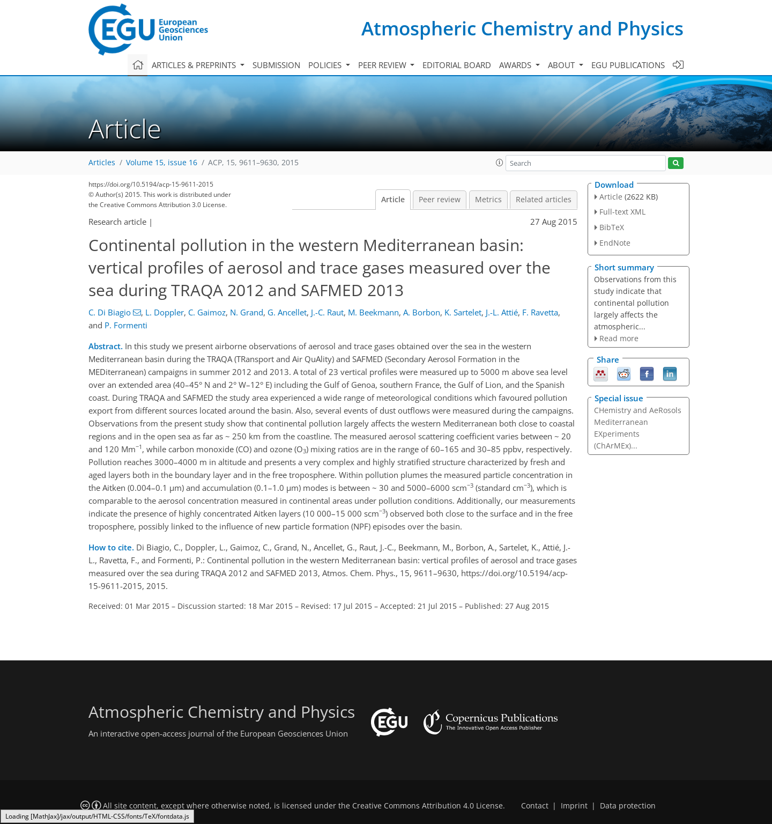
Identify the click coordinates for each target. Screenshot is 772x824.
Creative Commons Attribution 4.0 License (427, 806)
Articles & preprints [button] (195, 65)
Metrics (488, 199)
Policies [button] (326, 65)
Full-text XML (622, 212)
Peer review (440, 199)
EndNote (614, 243)
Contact (534, 806)
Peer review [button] (383, 65)
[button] (499, 162)
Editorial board (456, 65)
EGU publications (628, 65)
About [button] (562, 65)
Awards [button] (516, 65)
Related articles (543, 199)
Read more (619, 338)
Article (393, 199)
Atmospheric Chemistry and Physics (522, 28)
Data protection (628, 806)
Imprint (574, 806)
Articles (101, 162)
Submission (276, 65)
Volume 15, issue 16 (161, 162)
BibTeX (611, 227)
